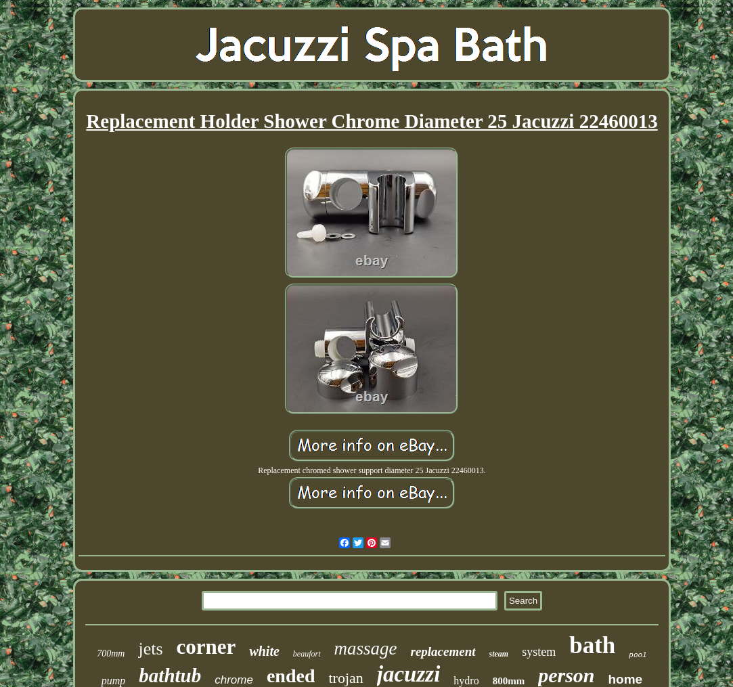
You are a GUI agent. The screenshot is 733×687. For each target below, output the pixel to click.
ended (291, 675)
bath (592, 645)
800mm (509, 680)
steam (499, 654)
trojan (345, 677)
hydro (466, 680)
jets (150, 649)
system (539, 652)
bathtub (170, 675)
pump (114, 680)
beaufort (307, 654)
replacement (443, 651)
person (566, 675)
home (625, 679)
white (264, 651)
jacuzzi (409, 674)
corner (206, 647)
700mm (111, 653)
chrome (234, 679)
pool (637, 655)
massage (365, 648)
